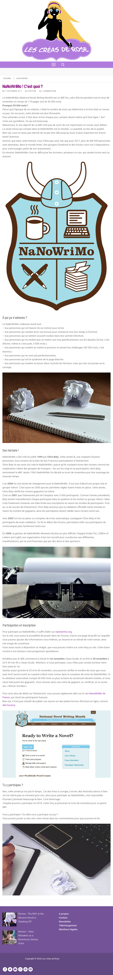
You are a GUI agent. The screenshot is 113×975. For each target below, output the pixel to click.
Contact (63, 917)
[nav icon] (53, 65)
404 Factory (8, 705)
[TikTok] (30, 969)
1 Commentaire (47, 91)
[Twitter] (10, 969)
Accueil (7, 78)
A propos (64, 913)
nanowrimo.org (63, 631)
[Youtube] (15, 969)
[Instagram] (20, 969)
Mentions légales (68, 929)
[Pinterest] (25, 969)
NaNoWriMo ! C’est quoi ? (22, 86)
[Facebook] (5, 969)
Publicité (7, 960)
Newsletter (65, 921)
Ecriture (30, 91)
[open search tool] (63, 64)
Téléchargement (68, 925)
